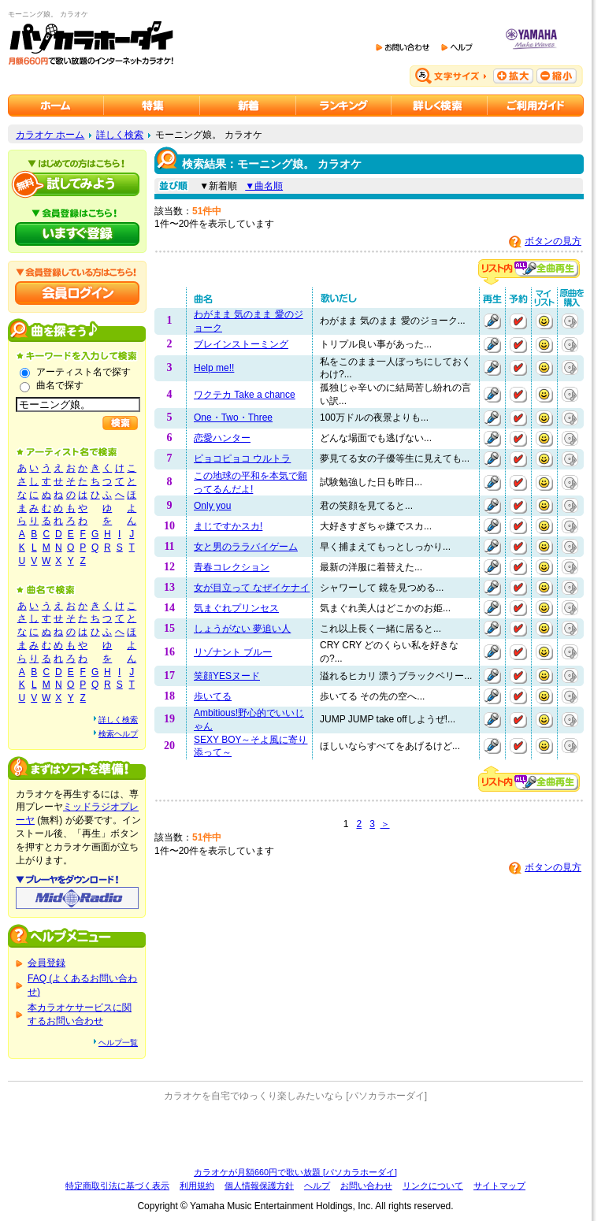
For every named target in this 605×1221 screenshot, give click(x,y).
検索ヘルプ (118, 733)
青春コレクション (231, 567)
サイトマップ (499, 1185)
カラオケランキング (344, 106)
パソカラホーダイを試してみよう (77, 184)
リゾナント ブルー (233, 652)
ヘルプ (317, 1185)
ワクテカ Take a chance (244, 394)
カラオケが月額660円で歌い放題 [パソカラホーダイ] (295, 1172)
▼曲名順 (264, 185)
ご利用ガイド (536, 106)
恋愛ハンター (222, 437)
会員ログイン (77, 293)
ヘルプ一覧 (118, 1042)
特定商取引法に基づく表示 (117, 1185)
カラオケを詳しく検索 (440, 106)
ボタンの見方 (553, 241)
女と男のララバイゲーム (246, 546)
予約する (518, 321)
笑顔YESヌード (227, 675)
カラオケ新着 (248, 106)
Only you (212, 505)
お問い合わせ (366, 1185)
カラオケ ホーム (50, 134)
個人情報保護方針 (259, 1185)
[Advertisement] (295, 1134)
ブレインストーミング (241, 344)
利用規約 (197, 1185)
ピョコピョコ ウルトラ (242, 458)
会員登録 (46, 962)
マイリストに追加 (544, 321)
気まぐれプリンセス (236, 608)
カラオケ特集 (152, 106)
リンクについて (433, 1185)
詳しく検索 (119, 134)
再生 (492, 321)
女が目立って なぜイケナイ (252, 587)
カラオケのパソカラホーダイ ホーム (56, 106)
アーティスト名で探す (83, 371)
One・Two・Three (233, 417)
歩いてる (213, 696)
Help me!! (214, 367)
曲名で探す (60, 385)
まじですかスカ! (228, 526)
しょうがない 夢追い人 (242, 628)
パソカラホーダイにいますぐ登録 (77, 234)
